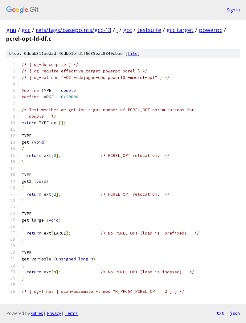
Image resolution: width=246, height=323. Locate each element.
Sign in (233, 10)
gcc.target (180, 30)
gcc (26, 30)
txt (220, 313)
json (235, 313)
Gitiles (37, 313)
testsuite (149, 30)
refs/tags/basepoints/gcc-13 (73, 30)
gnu (11, 30)
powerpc (210, 30)
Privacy (54, 313)
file (132, 53)
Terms (71, 313)
